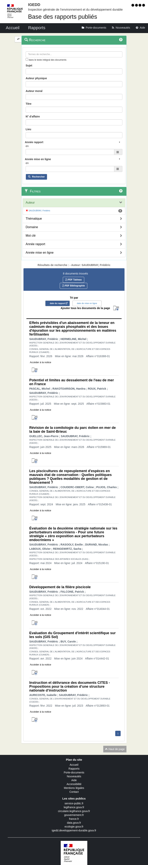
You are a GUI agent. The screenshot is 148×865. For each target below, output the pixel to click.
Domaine (32, 227)
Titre (28, 103)
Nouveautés (74, 776)
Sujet (29, 65)
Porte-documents (74, 772)
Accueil (74, 764)
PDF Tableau (73, 279)
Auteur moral (34, 91)
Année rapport (35, 244)
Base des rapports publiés (62, 17)
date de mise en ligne (87, 303)
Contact (74, 791)
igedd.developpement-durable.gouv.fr (74, 830)
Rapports (74, 768)
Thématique (34, 218)
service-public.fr (74, 803)
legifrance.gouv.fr (74, 807)
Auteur (30, 202)
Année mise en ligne (40, 252)
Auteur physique (36, 78)
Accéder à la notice (40, 362)
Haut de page (115, 749)
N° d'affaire (33, 116)
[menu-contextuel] (27, 59)
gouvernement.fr (74, 815)
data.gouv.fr (74, 822)
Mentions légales (74, 787)
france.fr (74, 818)
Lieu (28, 129)
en (27, 146)
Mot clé (31, 235)
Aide (74, 780)
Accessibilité (73, 784)
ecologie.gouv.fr (74, 826)
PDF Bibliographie (73, 285)
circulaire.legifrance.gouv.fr (74, 811)
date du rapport (57, 303)
